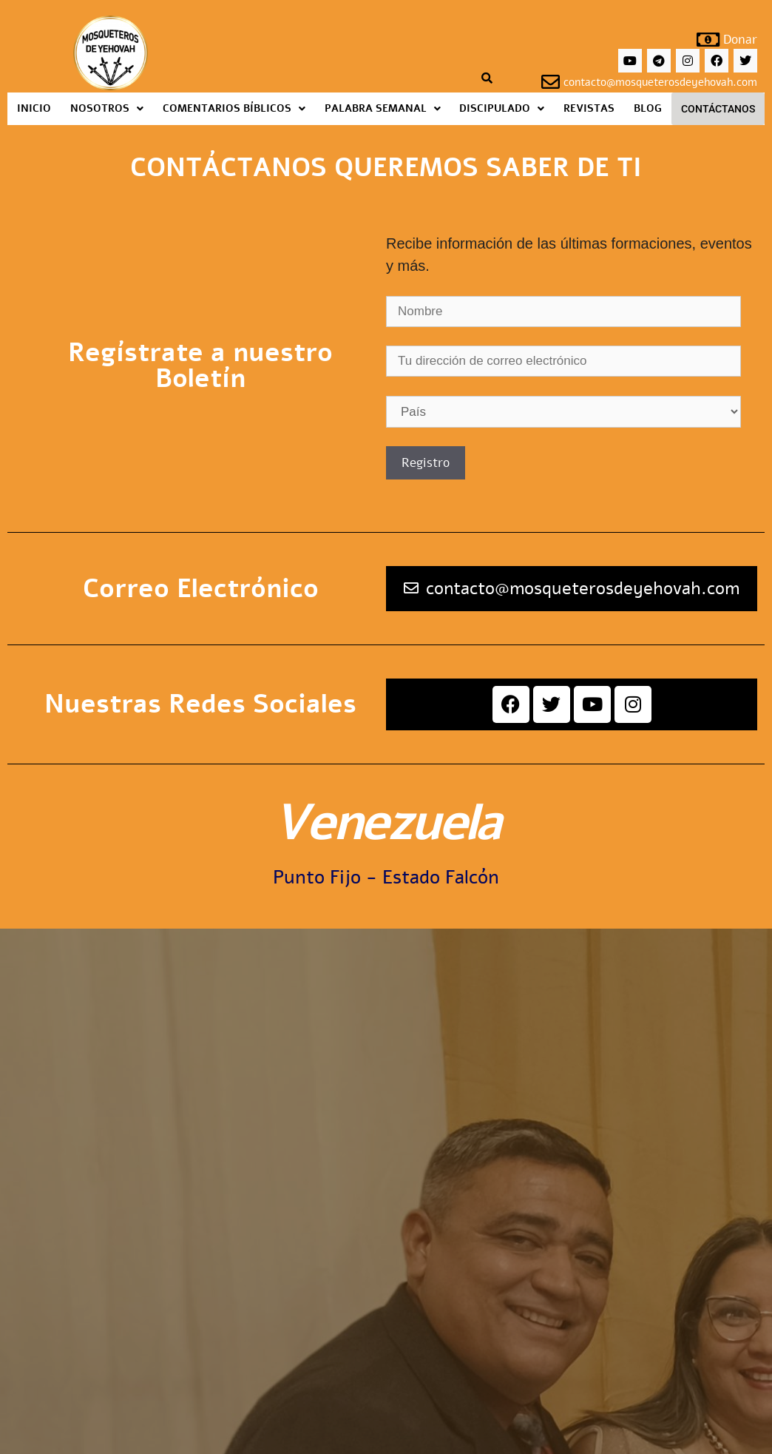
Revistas (588, 108)
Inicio (34, 108)
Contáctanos (718, 109)
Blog (648, 108)
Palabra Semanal (383, 108)
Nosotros (106, 108)
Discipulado (501, 108)
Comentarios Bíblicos (234, 108)
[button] (107, 108)
